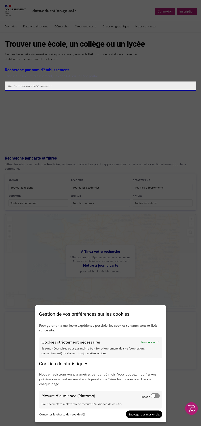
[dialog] (100, 363)
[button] (191, 408)
